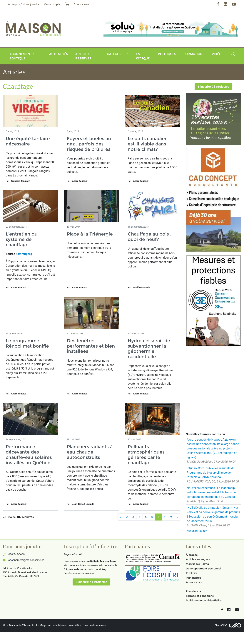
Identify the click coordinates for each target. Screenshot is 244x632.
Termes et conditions (200, 595)
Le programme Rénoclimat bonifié (27, 343)
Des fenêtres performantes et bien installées (91, 346)
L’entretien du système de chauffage (22, 239)
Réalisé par (221, 625)
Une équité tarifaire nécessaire (28, 141)
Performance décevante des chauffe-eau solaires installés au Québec (29, 454)
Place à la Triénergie (90, 234)
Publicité (192, 573)
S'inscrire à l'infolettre (213, 86)
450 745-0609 (16, 554)
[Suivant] (177, 517)
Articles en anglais (198, 559)
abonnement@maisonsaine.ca (26, 560)
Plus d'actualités (196, 531)
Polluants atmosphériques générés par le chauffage (146, 454)
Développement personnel (203, 568)
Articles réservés (83, 56)
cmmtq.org (24, 254)
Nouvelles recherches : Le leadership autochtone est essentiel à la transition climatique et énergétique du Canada (212, 492)
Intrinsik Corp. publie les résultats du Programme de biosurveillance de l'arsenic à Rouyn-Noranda (211, 472)
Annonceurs (194, 582)
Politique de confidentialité (204, 600)
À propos (192, 555)
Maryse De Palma (197, 564)
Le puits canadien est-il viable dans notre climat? (148, 144)
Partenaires (193, 577)
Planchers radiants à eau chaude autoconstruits (90, 452)
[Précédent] (121, 517)
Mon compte (52, 4)
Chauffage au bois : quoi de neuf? (149, 236)
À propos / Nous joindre (23, 4)
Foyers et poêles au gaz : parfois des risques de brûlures (89, 144)
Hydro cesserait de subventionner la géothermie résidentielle (149, 348)
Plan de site (193, 591)
